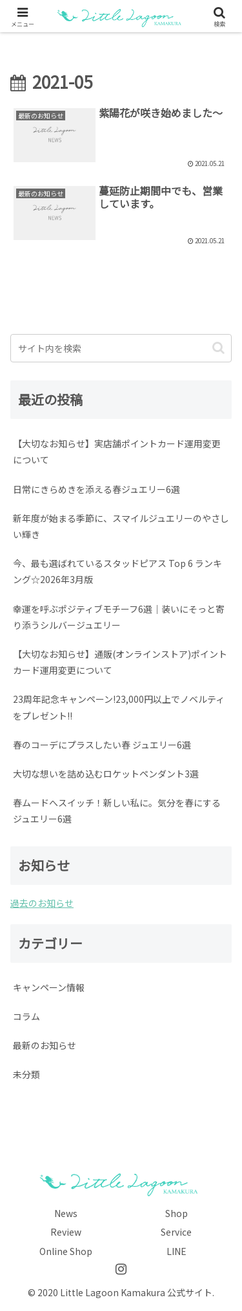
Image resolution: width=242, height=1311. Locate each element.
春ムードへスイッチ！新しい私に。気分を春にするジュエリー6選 (117, 810)
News (65, 1213)
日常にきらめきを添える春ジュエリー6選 (96, 489)
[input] (121, 348)
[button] (218, 347)
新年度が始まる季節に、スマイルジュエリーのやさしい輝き (121, 526)
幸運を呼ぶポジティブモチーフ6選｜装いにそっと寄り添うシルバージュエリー (119, 616)
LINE (176, 1251)
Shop (176, 1213)
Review (65, 1231)
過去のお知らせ (42, 903)
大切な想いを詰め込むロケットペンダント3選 (106, 773)
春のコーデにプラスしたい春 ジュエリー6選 (102, 744)
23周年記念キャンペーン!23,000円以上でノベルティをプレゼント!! (119, 707)
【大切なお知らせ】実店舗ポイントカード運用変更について (117, 451)
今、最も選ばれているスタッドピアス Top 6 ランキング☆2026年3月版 (117, 571)
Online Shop (65, 1251)
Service (176, 1231)
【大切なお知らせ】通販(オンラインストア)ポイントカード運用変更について (120, 661)
